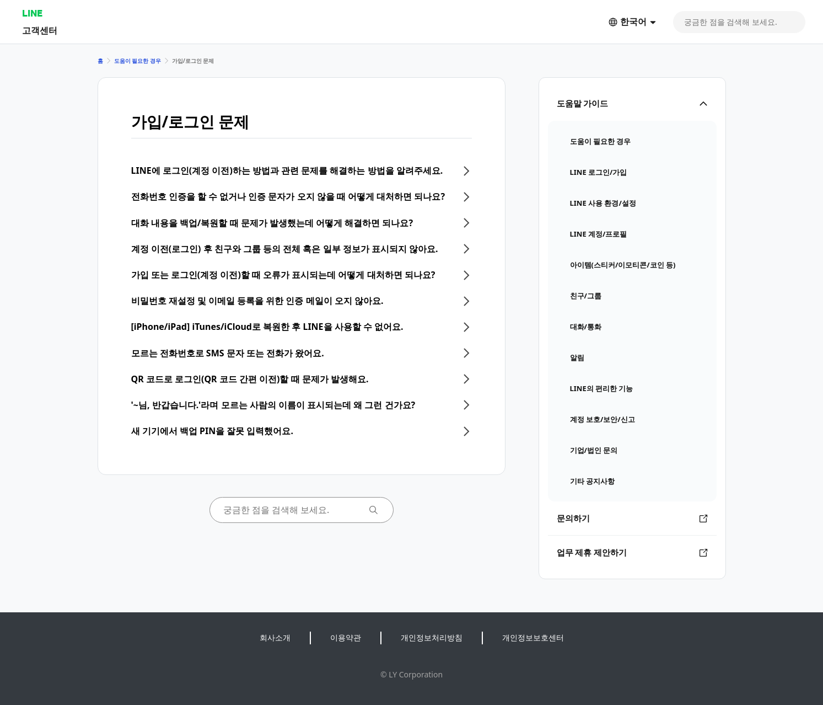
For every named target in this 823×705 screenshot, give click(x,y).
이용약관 (345, 637)
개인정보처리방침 (431, 637)
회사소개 (275, 637)
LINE (32, 13)
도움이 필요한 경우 (137, 61)
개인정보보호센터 (533, 637)
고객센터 (39, 30)
